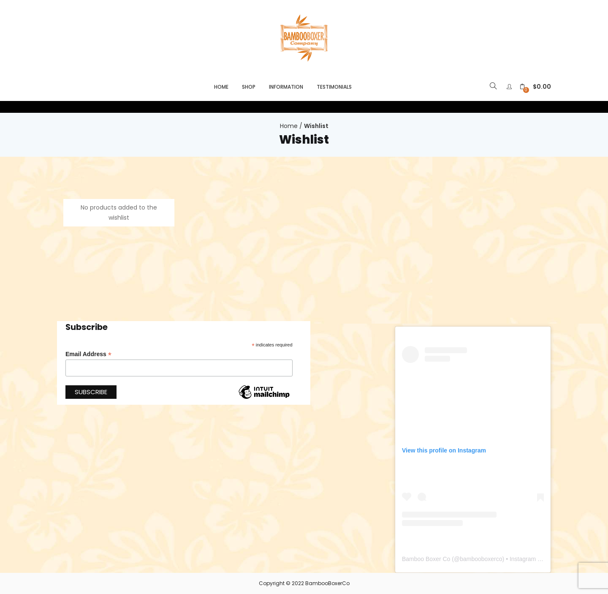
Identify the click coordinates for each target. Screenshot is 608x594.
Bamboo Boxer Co (426, 559)
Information (286, 86)
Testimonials (334, 86)
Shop (248, 86)
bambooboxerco (481, 559)
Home (221, 86)
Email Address (88, 354)
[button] (535, 87)
